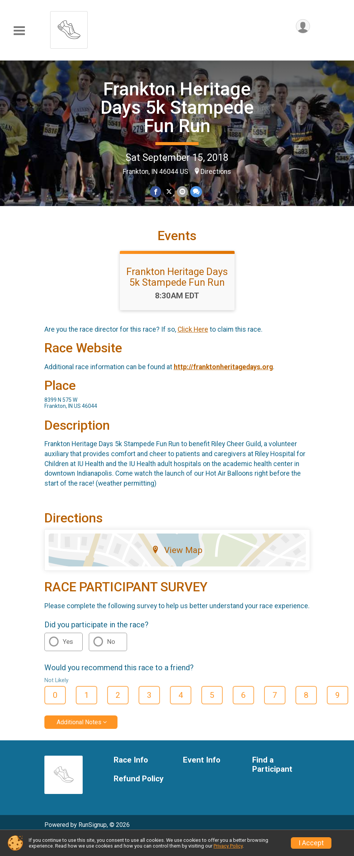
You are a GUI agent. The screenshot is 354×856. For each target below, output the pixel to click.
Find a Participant (272, 765)
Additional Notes (79, 722)
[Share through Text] (196, 191)
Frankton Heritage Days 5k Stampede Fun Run (177, 107)
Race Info (131, 760)
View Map (177, 550)
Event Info (201, 760)
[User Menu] (303, 26)
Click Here (193, 329)
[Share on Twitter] (169, 191)
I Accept (311, 843)
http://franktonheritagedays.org (223, 367)
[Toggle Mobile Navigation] (19, 31)
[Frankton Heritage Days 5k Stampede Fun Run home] (69, 28)
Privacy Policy (228, 846)
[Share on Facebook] (155, 191)
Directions (216, 171)
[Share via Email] (182, 191)
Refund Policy (138, 778)
